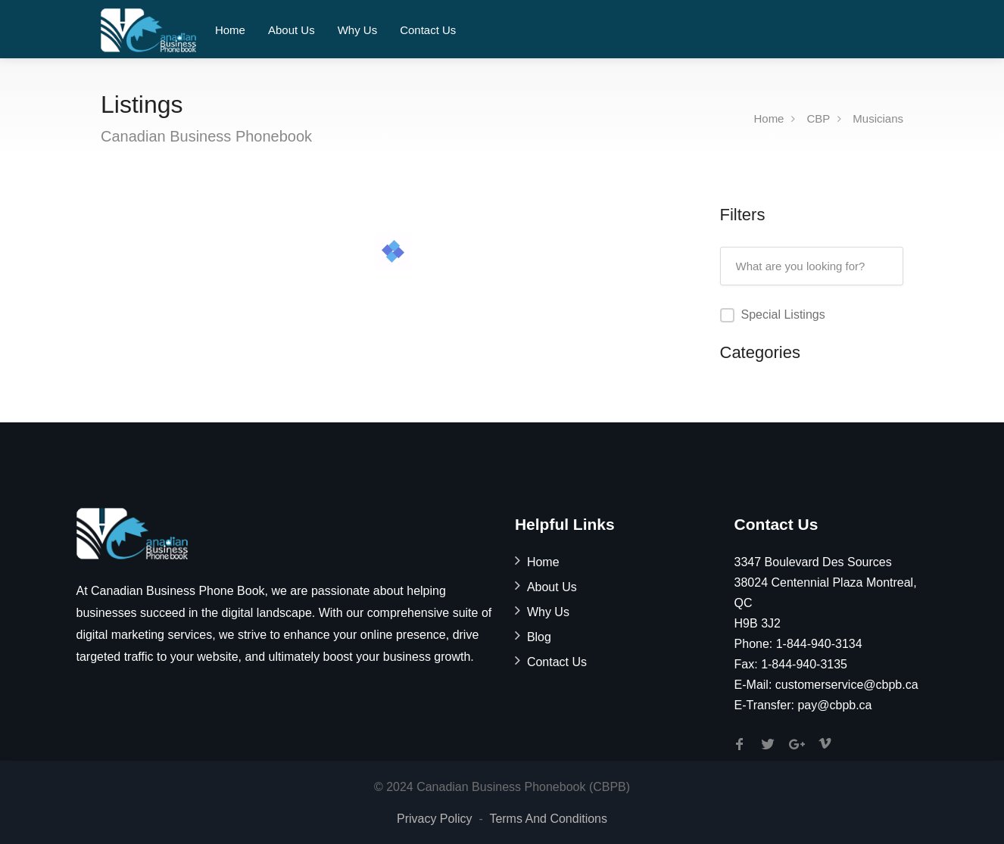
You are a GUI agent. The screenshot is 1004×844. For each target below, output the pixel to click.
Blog (539, 637)
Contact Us (428, 29)
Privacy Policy (434, 818)
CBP (818, 118)
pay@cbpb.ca (834, 705)
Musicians (878, 118)
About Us (291, 29)
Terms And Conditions (548, 818)
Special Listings (783, 314)
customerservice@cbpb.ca (846, 684)
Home (230, 29)
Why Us (358, 29)
